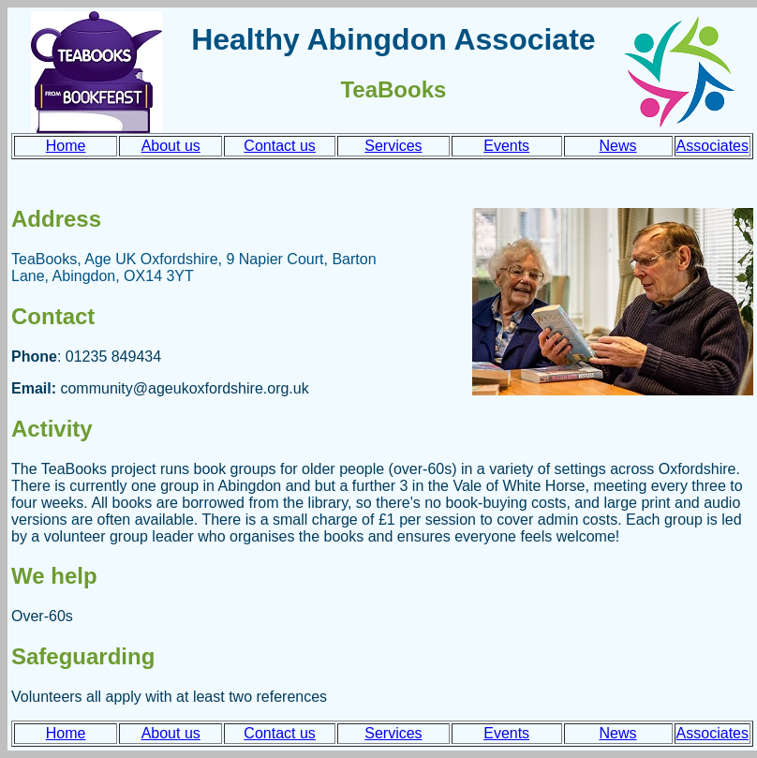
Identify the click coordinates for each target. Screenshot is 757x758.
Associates (712, 146)
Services (393, 146)
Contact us (279, 146)
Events (506, 146)
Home (66, 146)
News (618, 146)
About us (170, 146)
